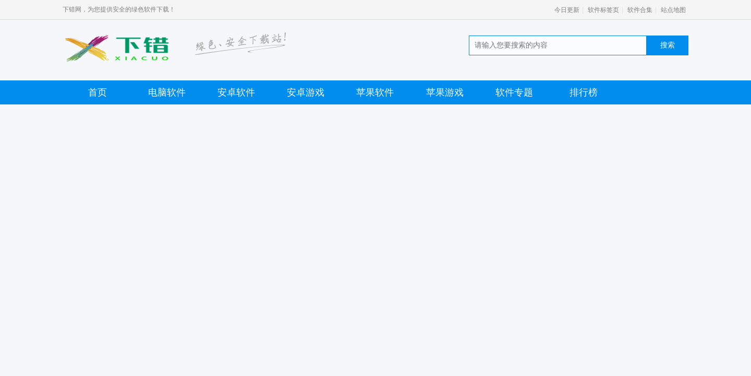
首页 (97, 92)
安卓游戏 (305, 92)
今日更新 (566, 10)
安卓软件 (236, 92)
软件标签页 (603, 10)
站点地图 (673, 10)
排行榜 (584, 92)
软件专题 (514, 92)
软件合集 (639, 10)
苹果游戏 (445, 92)
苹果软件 (375, 92)
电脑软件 (167, 92)
